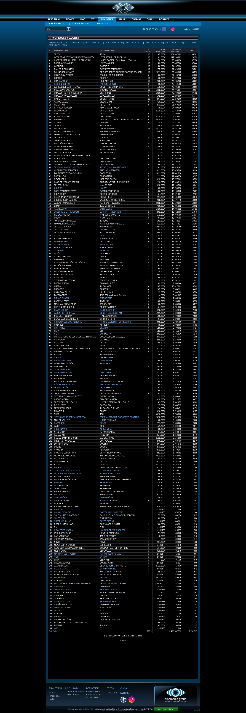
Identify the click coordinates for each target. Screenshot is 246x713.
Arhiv (52, 699)
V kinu (69, 691)
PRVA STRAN (55, 688)
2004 (80, 42)
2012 (133, 42)
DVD (75, 688)
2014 (146, 42)
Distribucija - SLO (95, 691)
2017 (166, 42)
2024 (64, 45)
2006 (93, 42)
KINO (67, 688)
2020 (186, 42)
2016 (160, 42)
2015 (153, 42)
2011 (126, 42)
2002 (66, 42)
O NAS (123, 688)
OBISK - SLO (102, 24)
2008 (106, 42)
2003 (73, 42)
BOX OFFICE (92, 688)
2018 (173, 42)
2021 (193, 42)
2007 (100, 42)
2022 (50, 45)
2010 (120, 42)
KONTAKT (125, 693)
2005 (86, 42)
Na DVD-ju (79, 691)
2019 (180, 42)
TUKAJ (149, 709)
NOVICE (53, 693)
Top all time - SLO (95, 694)
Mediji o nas (55, 696)
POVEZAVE (112, 693)
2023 (57, 45)
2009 (113, 42)
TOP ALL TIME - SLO (81, 24)
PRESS (110, 688)
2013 (140, 42)
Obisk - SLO (93, 698)
